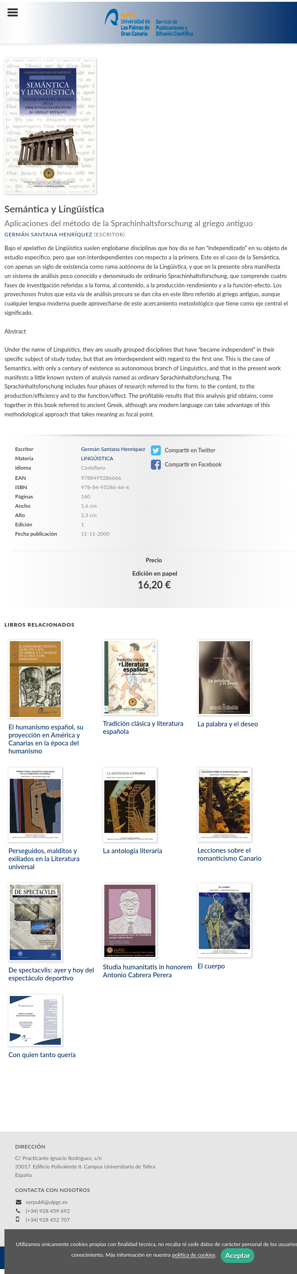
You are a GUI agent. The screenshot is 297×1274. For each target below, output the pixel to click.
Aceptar (237, 1255)
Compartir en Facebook (186, 464)
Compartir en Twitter (183, 450)
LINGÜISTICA (97, 458)
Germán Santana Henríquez (48, 234)
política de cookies (193, 1255)
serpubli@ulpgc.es (46, 1202)
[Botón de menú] (16, 13)
